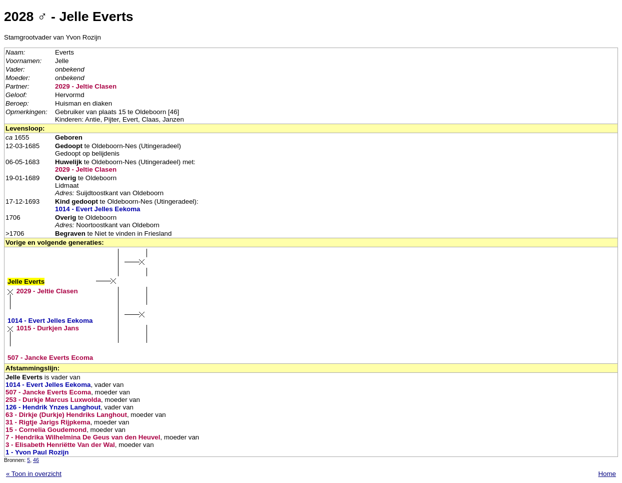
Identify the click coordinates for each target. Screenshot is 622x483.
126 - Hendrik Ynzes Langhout (53, 407)
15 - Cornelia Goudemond (46, 429)
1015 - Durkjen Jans (47, 328)
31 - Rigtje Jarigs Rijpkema (48, 422)
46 (36, 460)
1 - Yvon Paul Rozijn (37, 452)
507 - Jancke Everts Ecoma (50, 357)
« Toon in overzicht (34, 473)
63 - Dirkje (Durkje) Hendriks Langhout (66, 414)
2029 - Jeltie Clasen (85, 86)
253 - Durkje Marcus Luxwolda (53, 399)
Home (607, 473)
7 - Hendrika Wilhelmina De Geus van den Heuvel (83, 437)
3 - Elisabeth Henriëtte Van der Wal (60, 444)
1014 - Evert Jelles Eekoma (97, 209)
